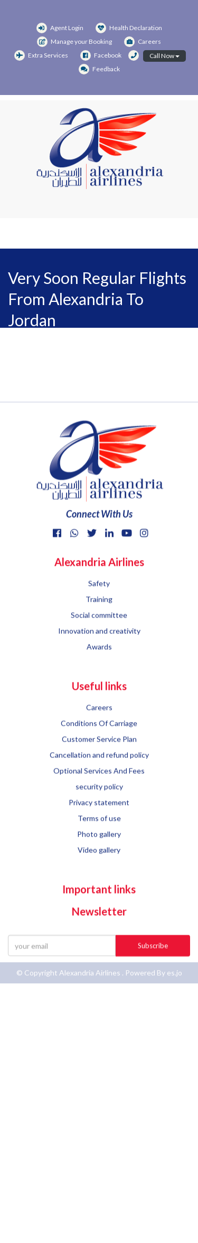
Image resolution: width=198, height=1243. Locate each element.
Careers (142, 41)
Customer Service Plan (99, 766)
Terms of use (99, 845)
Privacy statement (99, 829)
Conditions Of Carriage (99, 750)
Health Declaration (129, 28)
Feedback (99, 69)
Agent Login (59, 28)
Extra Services (41, 55)
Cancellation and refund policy (99, 781)
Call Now (164, 56)
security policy (99, 813)
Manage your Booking (74, 41)
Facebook (100, 55)
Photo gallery (99, 861)
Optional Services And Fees (99, 797)
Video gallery (99, 876)
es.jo (174, 976)
